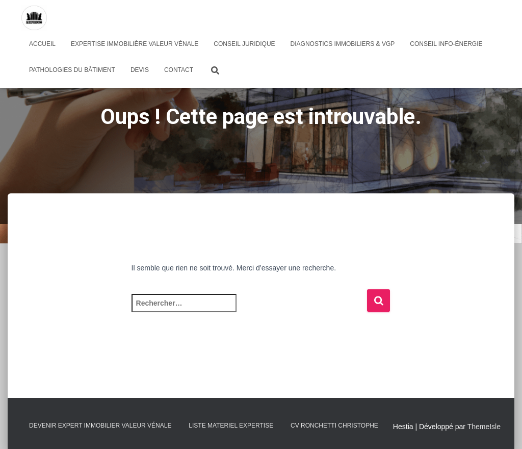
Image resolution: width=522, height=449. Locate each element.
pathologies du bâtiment (72, 69)
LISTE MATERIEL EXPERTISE (231, 425)
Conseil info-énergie (446, 43)
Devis (139, 69)
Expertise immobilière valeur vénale (134, 43)
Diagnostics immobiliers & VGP (343, 43)
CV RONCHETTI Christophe (334, 425)
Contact (178, 69)
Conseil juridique (244, 43)
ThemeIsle (484, 426)
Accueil (42, 43)
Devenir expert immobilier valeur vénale (100, 425)
